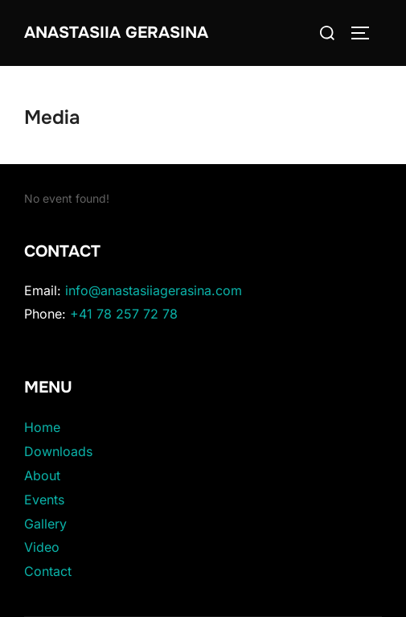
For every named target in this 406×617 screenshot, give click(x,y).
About (42, 475)
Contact (48, 571)
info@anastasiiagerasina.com (153, 290)
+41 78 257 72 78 (124, 314)
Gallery (45, 524)
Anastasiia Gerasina (116, 33)
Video (41, 547)
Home (42, 427)
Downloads (58, 451)
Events (44, 500)
